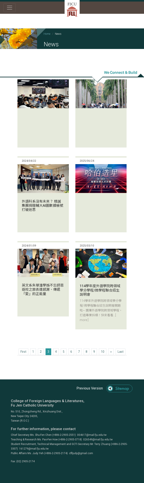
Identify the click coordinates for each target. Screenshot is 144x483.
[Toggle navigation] (9, 7)
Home (47, 33)
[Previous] (23, 351)
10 (102, 351)
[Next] (111, 351)
